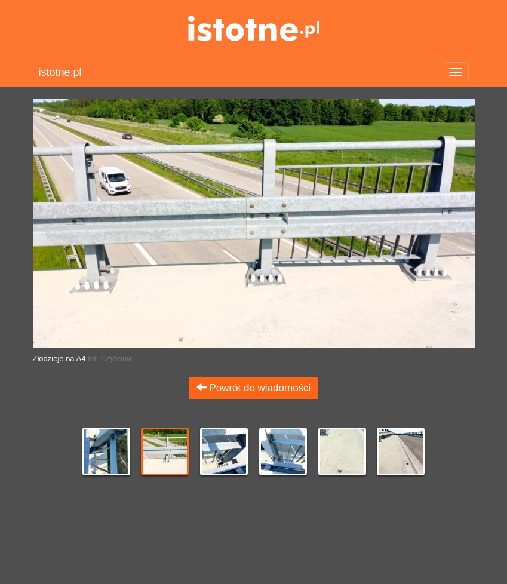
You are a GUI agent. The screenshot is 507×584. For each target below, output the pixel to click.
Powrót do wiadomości (253, 388)
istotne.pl (253, 28)
